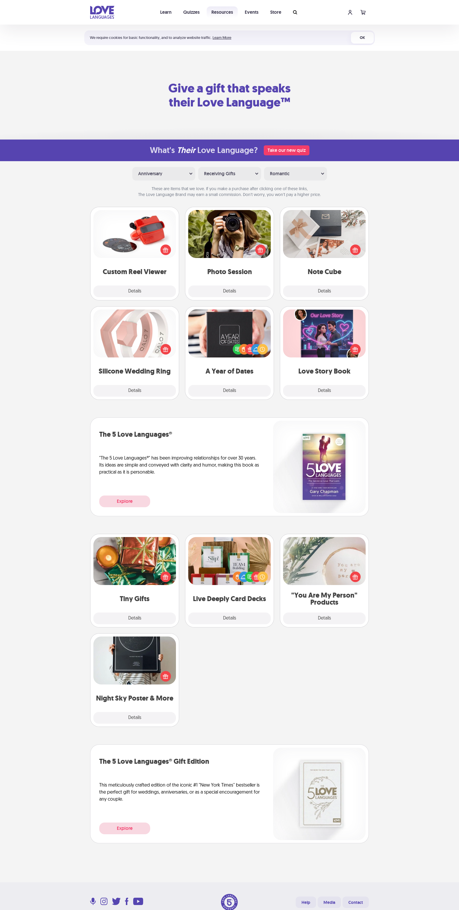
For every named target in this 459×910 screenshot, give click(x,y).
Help (306, 902)
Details (134, 291)
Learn (166, 12)
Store (275, 12)
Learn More (222, 37)
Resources (222, 12)
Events (251, 12)
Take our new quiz (287, 150)
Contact (355, 902)
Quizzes (191, 12)
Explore (125, 501)
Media (329, 902)
